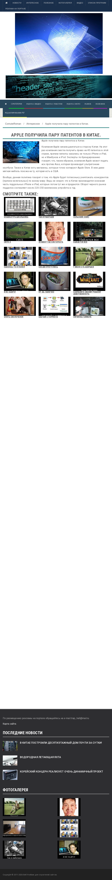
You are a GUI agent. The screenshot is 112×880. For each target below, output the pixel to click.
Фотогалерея (65, 3)
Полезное (49, 3)
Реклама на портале (15, 9)
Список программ (97, 3)
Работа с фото (73, 104)
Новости (17, 3)
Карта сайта (9, 724)
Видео (80, 3)
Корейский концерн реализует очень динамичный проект (61, 771)
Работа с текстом (53, 104)
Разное (88, 104)
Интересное (32, 3)
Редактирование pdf (15, 113)
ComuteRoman (16, 104)
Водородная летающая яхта (40, 757)
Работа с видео (33, 104)
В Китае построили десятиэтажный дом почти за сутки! (61, 742)
